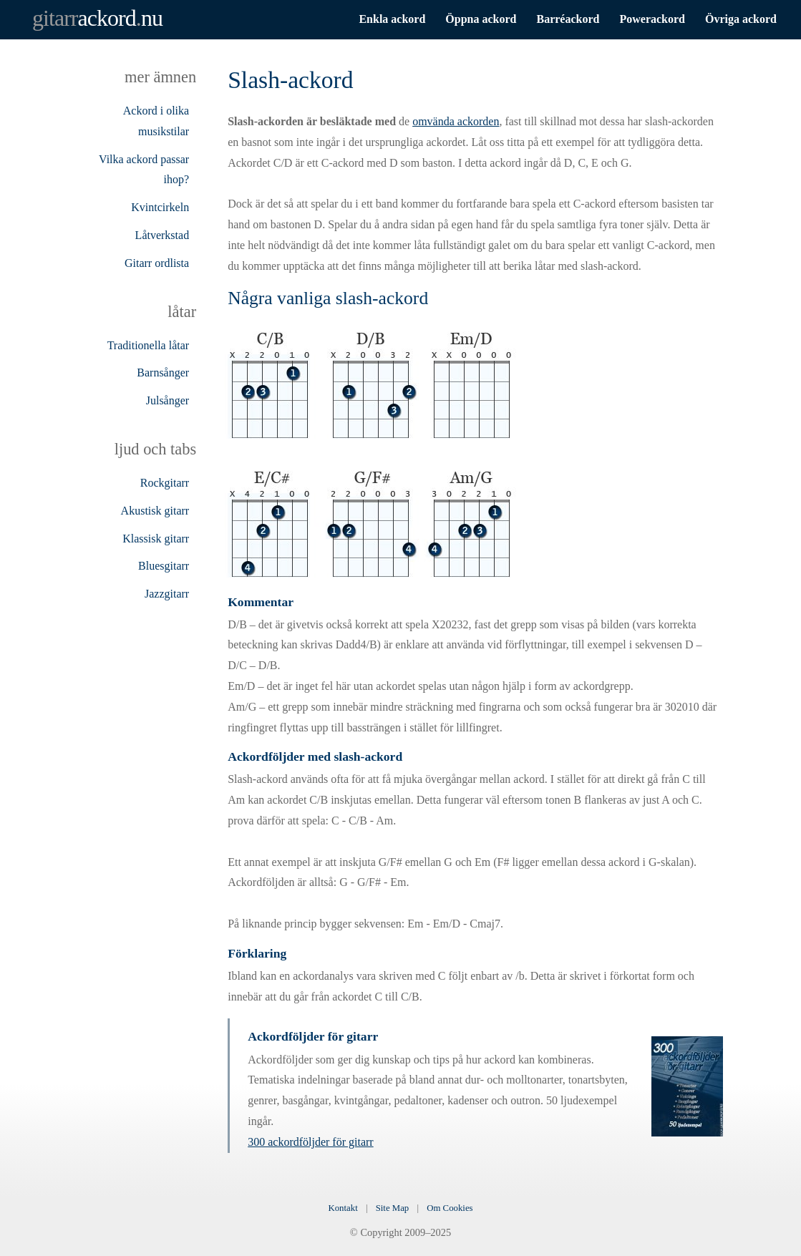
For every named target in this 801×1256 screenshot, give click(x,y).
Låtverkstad (162, 235)
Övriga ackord (741, 19)
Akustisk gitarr (155, 511)
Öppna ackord (480, 19)
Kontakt (342, 1208)
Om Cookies (449, 1208)
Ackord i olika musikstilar (156, 120)
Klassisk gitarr (155, 538)
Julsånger (167, 400)
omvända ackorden (455, 121)
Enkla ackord (392, 19)
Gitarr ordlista (157, 263)
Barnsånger (163, 372)
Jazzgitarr (167, 594)
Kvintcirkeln (160, 207)
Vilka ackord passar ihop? (144, 169)
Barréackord (567, 19)
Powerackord (652, 19)
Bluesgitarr (163, 566)
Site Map (392, 1208)
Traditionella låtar (148, 345)
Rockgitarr (164, 483)
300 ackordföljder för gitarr (310, 1142)
